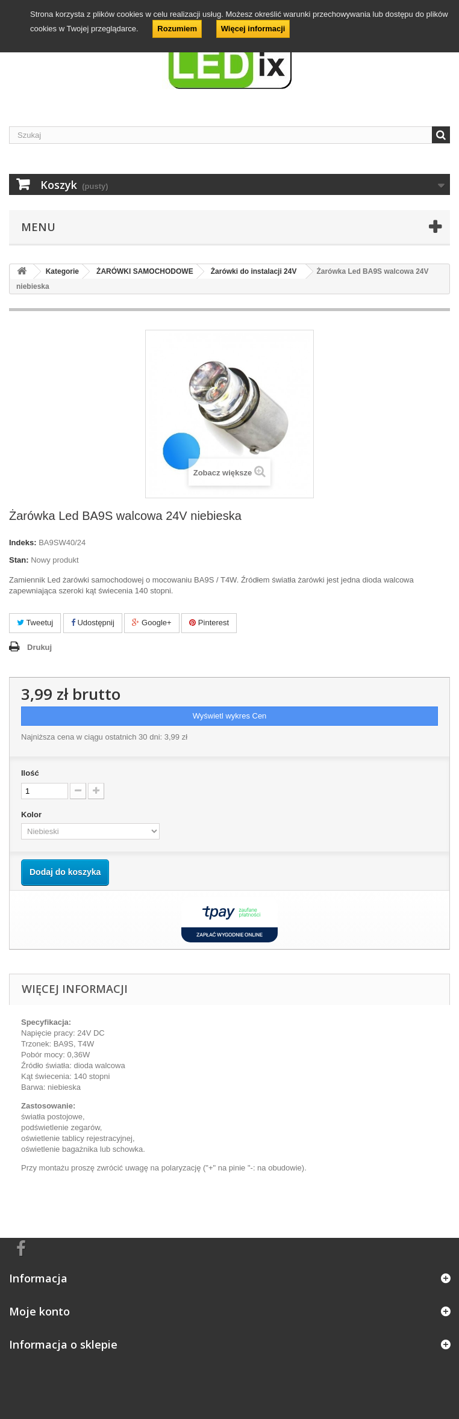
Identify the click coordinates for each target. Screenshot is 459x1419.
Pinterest (209, 622)
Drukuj (39, 647)
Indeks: (23, 542)
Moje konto (39, 1311)
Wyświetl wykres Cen (230, 715)
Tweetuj (35, 622)
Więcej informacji (253, 28)
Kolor (32, 814)
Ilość (30, 773)
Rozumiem (177, 28)
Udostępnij (92, 622)
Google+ (151, 622)
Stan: (19, 559)
